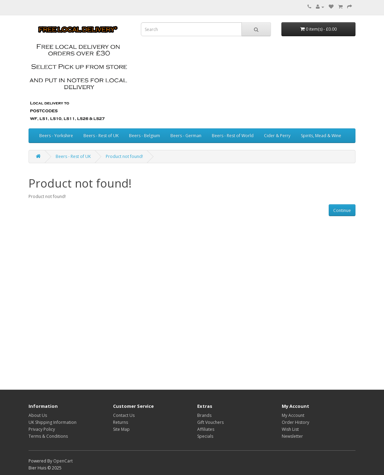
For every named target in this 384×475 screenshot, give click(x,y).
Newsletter (292, 436)
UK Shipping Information (53, 422)
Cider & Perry (277, 135)
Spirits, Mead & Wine (321, 135)
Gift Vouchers (210, 422)
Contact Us (124, 415)
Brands (204, 415)
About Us (38, 415)
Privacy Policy (42, 429)
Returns (120, 422)
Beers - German (185, 135)
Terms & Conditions (48, 436)
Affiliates (205, 429)
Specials (205, 436)
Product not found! (124, 156)
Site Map (121, 429)
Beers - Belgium (144, 135)
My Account (293, 415)
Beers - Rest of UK (101, 135)
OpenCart (63, 461)
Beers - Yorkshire (56, 135)
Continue (342, 210)
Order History (295, 422)
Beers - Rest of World (233, 135)
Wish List (290, 429)
